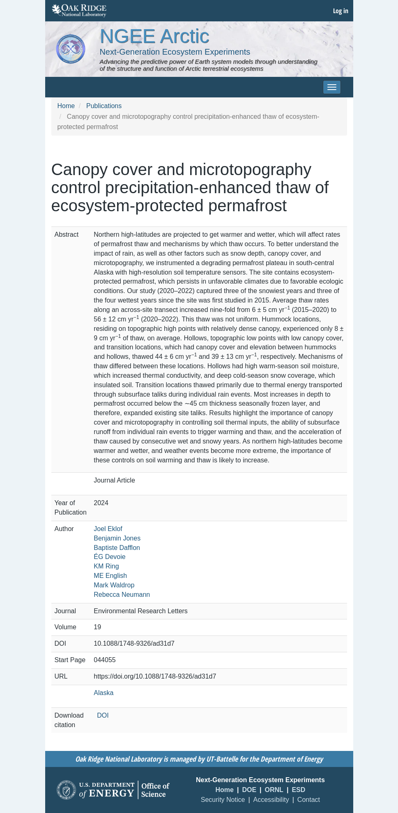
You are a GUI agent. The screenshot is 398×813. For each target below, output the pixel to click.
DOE (249, 789)
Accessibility (271, 799)
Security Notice (223, 799)
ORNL (274, 789)
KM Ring (106, 566)
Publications (104, 105)
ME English (110, 575)
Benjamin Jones (117, 538)
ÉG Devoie (109, 556)
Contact (308, 799)
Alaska (103, 692)
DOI (102, 715)
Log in (340, 10)
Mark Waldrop (114, 585)
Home (66, 105)
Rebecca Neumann (122, 594)
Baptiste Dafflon (117, 547)
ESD (298, 789)
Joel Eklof (108, 528)
